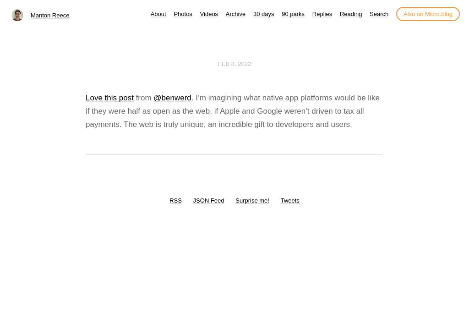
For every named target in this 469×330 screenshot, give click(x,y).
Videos (209, 14)
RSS (175, 200)
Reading (351, 14)
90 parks (293, 14)
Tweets (290, 200)
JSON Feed (208, 200)
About (158, 14)
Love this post (110, 98)
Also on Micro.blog (428, 14)
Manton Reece (50, 15)
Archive (235, 14)
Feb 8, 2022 (234, 63)
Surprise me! (252, 200)
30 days (263, 14)
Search (379, 14)
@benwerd (172, 98)
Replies (322, 14)
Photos (183, 14)
